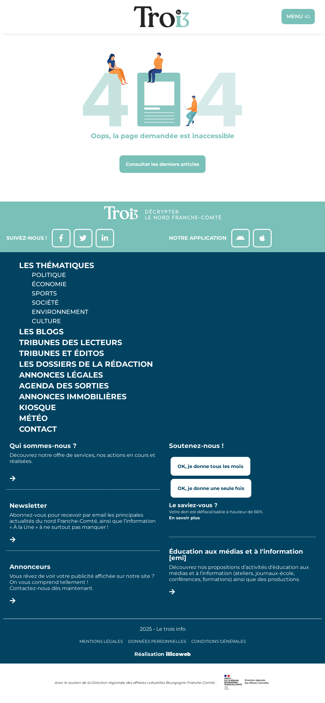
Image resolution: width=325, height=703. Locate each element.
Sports (44, 294)
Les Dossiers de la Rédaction (86, 365)
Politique (49, 275)
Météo (33, 419)
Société (45, 303)
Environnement (60, 312)
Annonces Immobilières (72, 397)
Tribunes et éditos (61, 354)
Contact (38, 430)
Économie (49, 284)
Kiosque (37, 408)
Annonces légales (61, 376)
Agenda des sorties (64, 386)
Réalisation (162, 655)
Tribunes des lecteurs (70, 343)
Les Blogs (41, 332)
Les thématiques (56, 266)
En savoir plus (184, 518)
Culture (46, 321)
